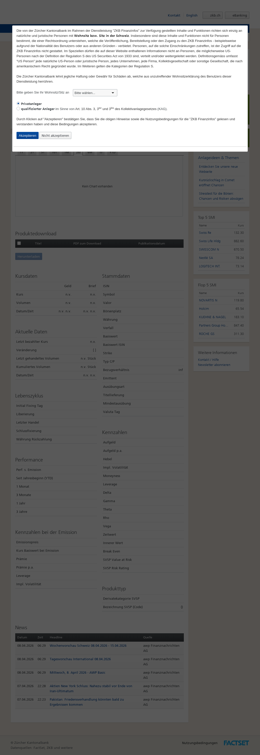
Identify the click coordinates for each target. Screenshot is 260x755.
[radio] (18, 103)
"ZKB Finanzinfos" (202, 119)
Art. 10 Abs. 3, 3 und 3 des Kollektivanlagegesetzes (115, 109)
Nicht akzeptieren (55, 135)
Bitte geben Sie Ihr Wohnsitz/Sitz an (67, 92)
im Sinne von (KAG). (92, 109)
